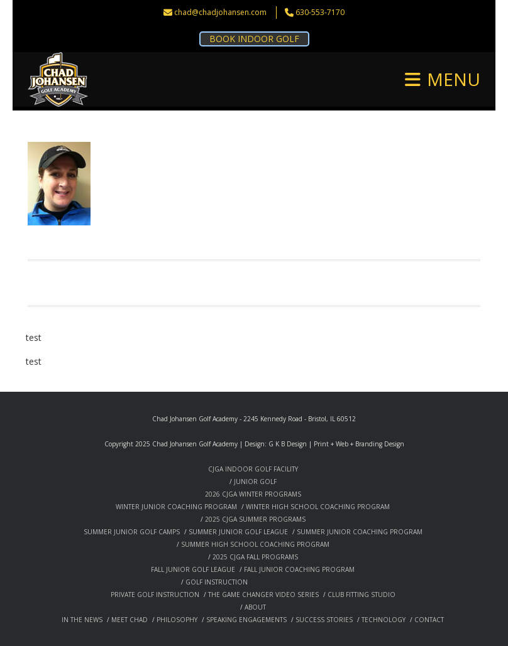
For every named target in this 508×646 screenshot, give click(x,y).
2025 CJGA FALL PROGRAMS (255, 556)
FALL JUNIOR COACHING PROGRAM (299, 569)
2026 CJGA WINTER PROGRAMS (253, 494)
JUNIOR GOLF (255, 481)
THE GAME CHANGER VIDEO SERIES (263, 594)
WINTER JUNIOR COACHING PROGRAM (176, 506)
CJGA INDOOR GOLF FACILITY (253, 469)
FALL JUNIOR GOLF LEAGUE (193, 569)
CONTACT (429, 619)
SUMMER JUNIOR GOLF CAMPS (132, 531)
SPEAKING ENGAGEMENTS (246, 619)
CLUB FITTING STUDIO (361, 594)
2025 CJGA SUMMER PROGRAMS (255, 519)
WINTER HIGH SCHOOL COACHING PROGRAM (318, 506)
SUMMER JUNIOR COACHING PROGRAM (359, 531)
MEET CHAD (129, 619)
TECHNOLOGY (384, 619)
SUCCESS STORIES (324, 619)
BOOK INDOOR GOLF (254, 39)
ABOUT (255, 607)
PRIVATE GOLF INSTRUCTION (155, 594)
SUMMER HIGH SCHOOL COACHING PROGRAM (255, 544)
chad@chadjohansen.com (220, 12)
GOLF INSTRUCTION (216, 582)
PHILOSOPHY (177, 619)
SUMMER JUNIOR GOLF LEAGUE (238, 531)
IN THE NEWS (82, 619)
